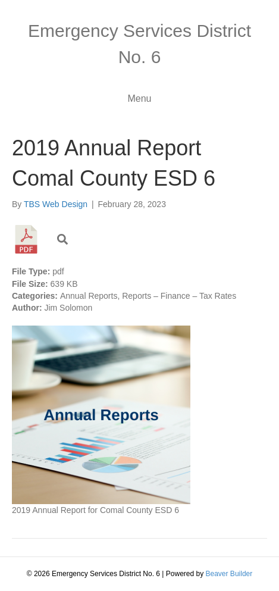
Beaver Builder (229, 574)
